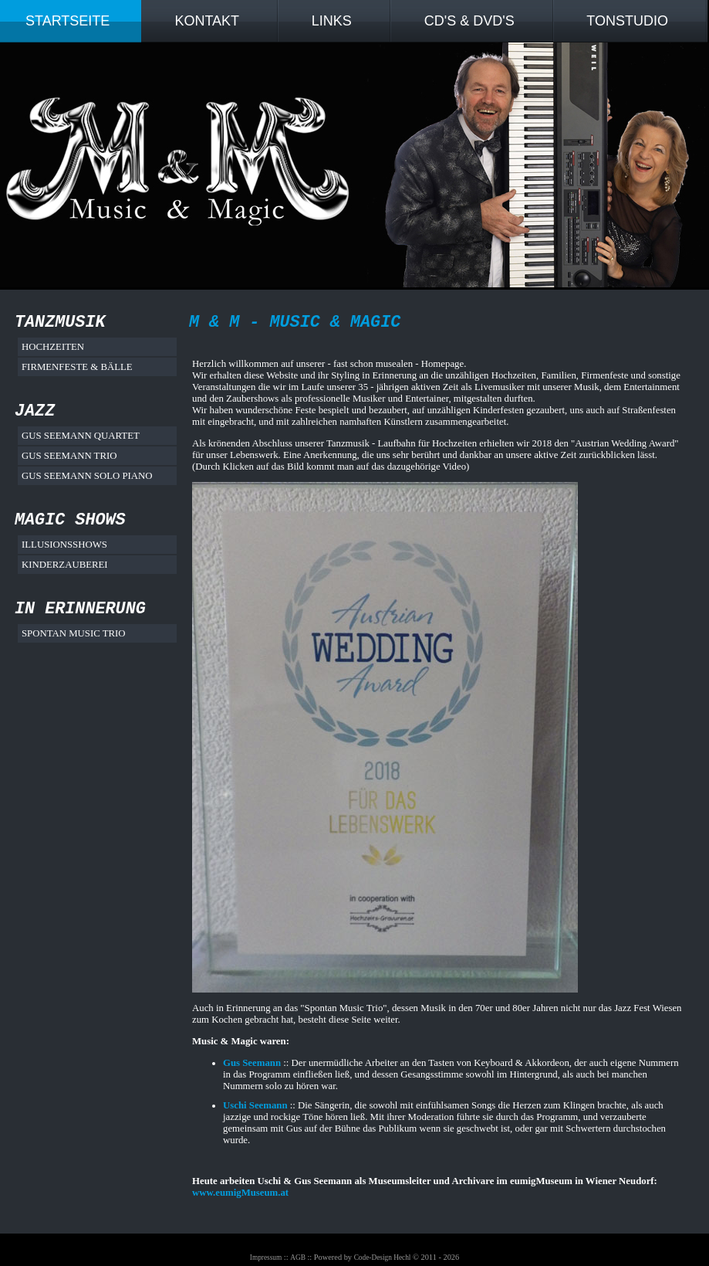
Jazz (35, 411)
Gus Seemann (252, 1062)
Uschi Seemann (255, 1105)
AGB (298, 1257)
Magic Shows (70, 520)
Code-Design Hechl (382, 1257)
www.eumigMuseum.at (240, 1192)
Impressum (266, 1257)
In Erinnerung (80, 609)
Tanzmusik (60, 322)
